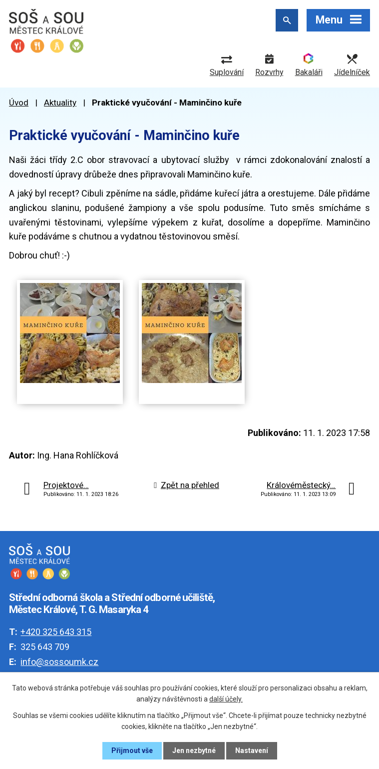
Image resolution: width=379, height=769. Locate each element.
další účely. (226, 699)
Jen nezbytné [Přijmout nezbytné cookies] (194, 750)
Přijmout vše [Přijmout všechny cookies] (132, 750)
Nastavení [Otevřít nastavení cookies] (251, 750)
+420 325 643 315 (55, 631)
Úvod (18, 103)
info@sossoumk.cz (59, 661)
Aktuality (60, 103)
